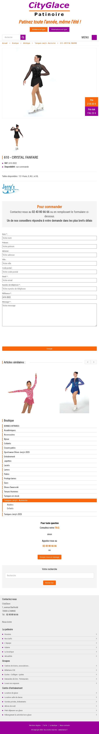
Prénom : (5, 243)
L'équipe (8, 643)
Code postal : (7, 268)
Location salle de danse (13, 697)
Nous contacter (65, 725)
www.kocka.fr (63, 730)
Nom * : (5, 234)
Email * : (5, 276)
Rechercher (49, 583)
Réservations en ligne (59, 29)
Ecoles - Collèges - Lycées (14, 674)
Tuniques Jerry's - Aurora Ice (45, 43)
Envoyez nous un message (49, 557)
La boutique (9, 652)
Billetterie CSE (10, 670)
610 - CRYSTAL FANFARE (68, 43)
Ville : (4, 259)
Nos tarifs (8, 639)
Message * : (6, 302)
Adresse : (5, 251)
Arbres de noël (10, 706)
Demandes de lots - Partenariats (16, 679)
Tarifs (45, 725)
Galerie (7, 647)
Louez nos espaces (12, 683)
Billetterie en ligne (38, 29)
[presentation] (26, 333)
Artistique (26, 43)
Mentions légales (35, 725)
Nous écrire (7, 622)
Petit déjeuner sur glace (13, 710)
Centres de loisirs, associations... (17, 666)
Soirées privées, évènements (15, 702)
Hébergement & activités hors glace (18, 715)
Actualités (8, 656)
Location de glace (11, 693)
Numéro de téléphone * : (11, 285)
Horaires (8, 634)
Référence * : (7, 293)
